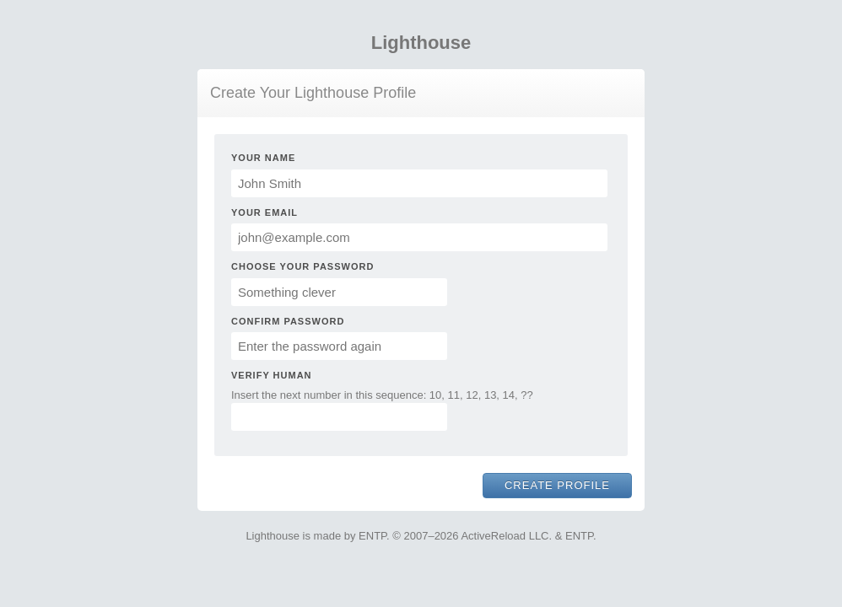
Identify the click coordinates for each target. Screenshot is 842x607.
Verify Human (271, 375)
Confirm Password (287, 321)
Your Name (263, 158)
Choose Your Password (302, 266)
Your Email (264, 212)
